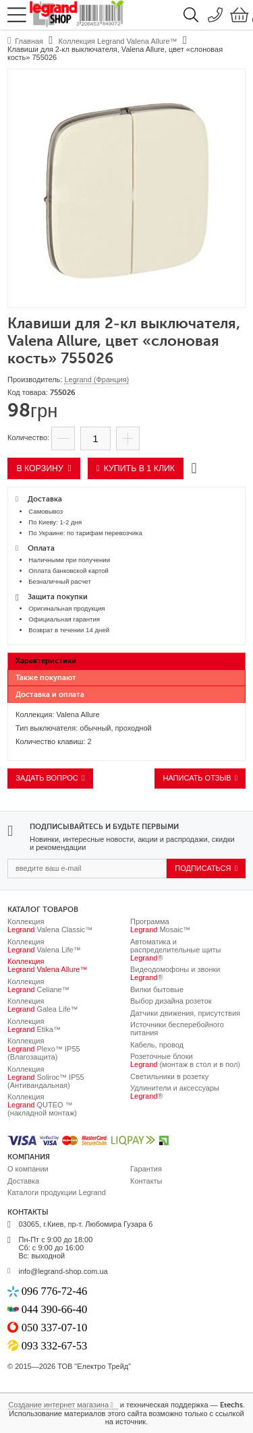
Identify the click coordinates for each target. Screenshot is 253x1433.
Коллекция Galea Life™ (42, 1005)
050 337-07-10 (55, 1327)
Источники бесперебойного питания (177, 1028)
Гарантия (146, 1169)
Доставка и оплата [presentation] (50, 694)
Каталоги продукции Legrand (56, 1192)
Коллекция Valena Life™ (44, 946)
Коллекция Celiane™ (38, 985)
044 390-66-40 (55, 1309)
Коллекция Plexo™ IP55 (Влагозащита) (43, 1049)
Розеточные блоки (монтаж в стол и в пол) (185, 1060)
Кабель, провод (157, 1045)
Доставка (23, 1181)
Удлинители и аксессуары (174, 1092)
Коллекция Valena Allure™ (47, 965)
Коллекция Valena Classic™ (49, 925)
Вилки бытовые (157, 989)
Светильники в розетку (169, 1076)
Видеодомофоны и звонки (175, 973)
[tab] (126, 661)
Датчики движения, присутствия (185, 1013)
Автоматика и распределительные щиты (175, 950)
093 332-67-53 (55, 1345)
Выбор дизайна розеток (171, 1001)
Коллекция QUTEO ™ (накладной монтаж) (42, 1105)
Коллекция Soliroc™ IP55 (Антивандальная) (45, 1077)
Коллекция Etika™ (34, 1025)
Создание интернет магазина (58, 1405)
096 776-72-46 (55, 1291)
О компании (28, 1169)
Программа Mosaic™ (160, 925)
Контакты (146, 1181)
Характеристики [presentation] (46, 661)
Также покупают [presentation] (46, 677)
